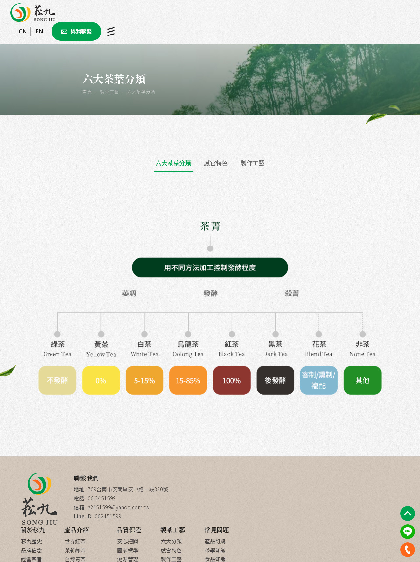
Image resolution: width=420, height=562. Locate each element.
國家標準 (296, 498)
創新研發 (296, 525)
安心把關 (296, 489)
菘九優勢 (296, 534)
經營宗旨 (200, 507)
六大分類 (340, 489)
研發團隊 (296, 516)
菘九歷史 (200, 489)
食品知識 (384, 507)
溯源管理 (296, 507)
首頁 (89, 91)
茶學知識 (384, 498)
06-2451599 (102, 498)
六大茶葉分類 (173, 162)
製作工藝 (252, 162)
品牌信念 (200, 498)
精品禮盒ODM (250, 525)
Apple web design (247, 548)
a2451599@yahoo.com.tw (119, 507)
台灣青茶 (244, 507)
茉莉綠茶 (244, 498)
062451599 (108, 516)
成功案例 (200, 516)
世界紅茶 (244, 489)
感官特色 (216, 162)
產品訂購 (384, 489)
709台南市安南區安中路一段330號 (128, 489)
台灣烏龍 (244, 516)
